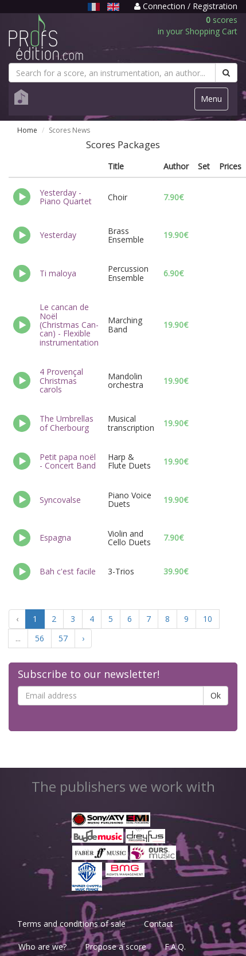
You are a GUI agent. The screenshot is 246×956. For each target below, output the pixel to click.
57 (63, 638)
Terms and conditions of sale (71, 923)
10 (207, 618)
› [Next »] (83, 638)
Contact (158, 923)
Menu (214, 101)
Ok (215, 695)
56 (39, 638)
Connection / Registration (185, 6)
